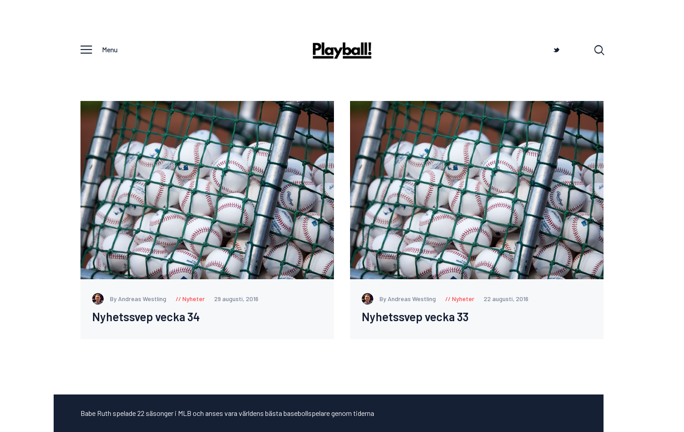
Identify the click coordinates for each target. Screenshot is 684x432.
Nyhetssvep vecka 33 (415, 316)
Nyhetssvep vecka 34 (146, 316)
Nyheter (193, 298)
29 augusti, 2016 (236, 298)
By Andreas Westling (130, 298)
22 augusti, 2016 (506, 298)
